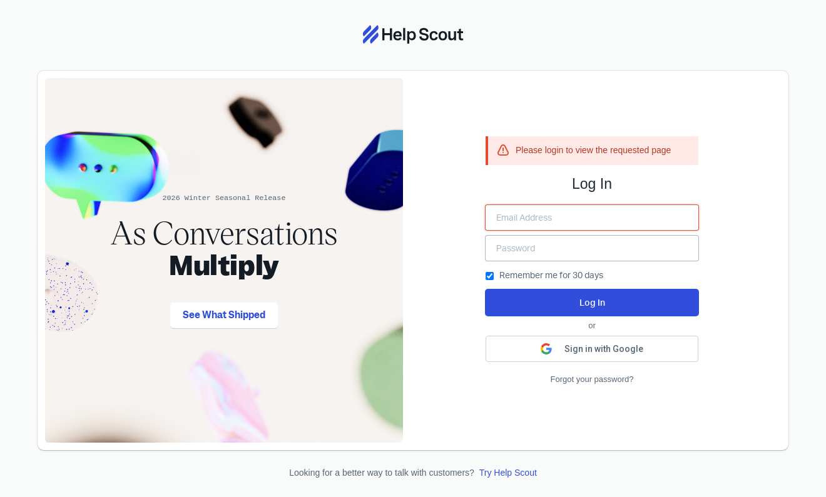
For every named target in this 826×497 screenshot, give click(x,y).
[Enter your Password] (592, 248)
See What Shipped (224, 315)
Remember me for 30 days (544, 274)
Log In (592, 302)
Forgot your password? (592, 379)
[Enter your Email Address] (592, 217)
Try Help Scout (508, 473)
